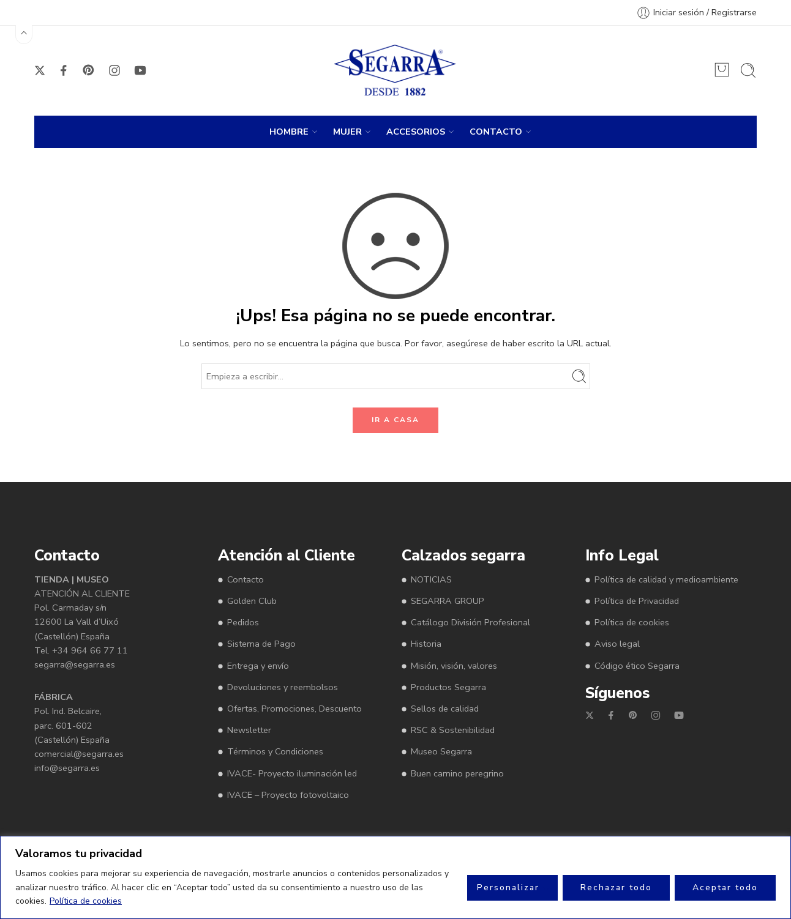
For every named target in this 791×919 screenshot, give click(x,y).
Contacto (245, 579)
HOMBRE (289, 131)
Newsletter (249, 730)
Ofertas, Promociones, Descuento (294, 708)
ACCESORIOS (415, 131)
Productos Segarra (448, 687)
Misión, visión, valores (454, 666)
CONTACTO (496, 131)
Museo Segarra (441, 751)
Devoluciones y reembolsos (282, 687)
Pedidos (243, 622)
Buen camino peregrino (457, 773)
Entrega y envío (258, 666)
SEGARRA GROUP (447, 601)
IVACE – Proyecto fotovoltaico (288, 795)
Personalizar (508, 887)
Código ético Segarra (637, 666)
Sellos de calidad (445, 708)
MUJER (347, 131)
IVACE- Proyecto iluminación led (292, 773)
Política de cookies (86, 901)
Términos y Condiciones (275, 751)
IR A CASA (395, 420)
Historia (426, 644)
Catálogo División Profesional (470, 622)
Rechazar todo (616, 887)
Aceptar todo (725, 887)
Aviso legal (617, 644)
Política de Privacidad (636, 601)
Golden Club (252, 601)
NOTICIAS (431, 579)
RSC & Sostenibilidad (453, 730)
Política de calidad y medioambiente (666, 579)
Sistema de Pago (261, 644)
